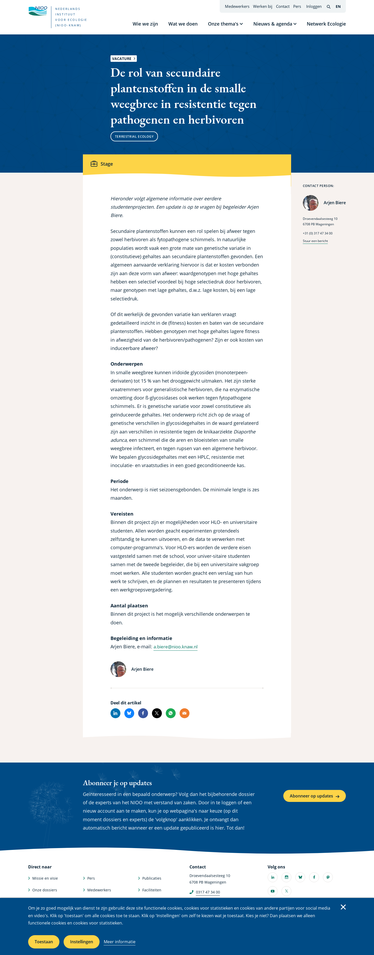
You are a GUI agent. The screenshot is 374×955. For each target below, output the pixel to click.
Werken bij (262, 6)
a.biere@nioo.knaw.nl (177, 646)
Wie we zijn (145, 24)
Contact (283, 6)
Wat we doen (183, 24)
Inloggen (314, 6)
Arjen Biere (335, 202)
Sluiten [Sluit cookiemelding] (343, 907)
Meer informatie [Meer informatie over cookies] (120, 942)
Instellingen (81, 942)
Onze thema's (223, 24)
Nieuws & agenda (272, 24)
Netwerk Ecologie (326, 24)
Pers (297, 6)
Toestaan (44, 942)
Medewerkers (237, 6)
